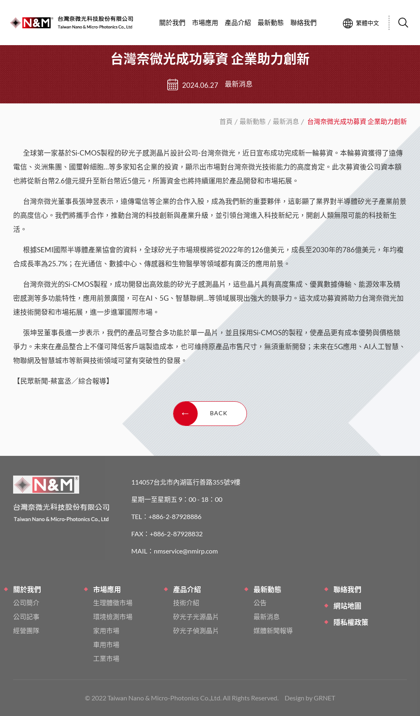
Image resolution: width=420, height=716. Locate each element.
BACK (200, 413)
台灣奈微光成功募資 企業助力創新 (32, 22)
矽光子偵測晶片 (196, 630)
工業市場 (106, 658)
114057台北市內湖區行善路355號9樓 (185, 482)
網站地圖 (347, 606)
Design (294, 698)
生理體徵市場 (112, 602)
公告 (260, 602)
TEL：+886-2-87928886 (166, 516)
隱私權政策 (350, 622)
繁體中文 (361, 23)
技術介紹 (186, 602)
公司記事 (26, 616)
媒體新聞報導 (273, 630)
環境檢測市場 (112, 616)
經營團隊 (26, 630)
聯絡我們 (347, 589)
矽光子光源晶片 (196, 616)
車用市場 (106, 644)
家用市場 (106, 630)
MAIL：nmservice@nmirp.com (174, 551)
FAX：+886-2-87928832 (167, 534)
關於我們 (172, 22)
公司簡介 (26, 602)
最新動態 (253, 121)
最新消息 (286, 121)
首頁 (226, 121)
